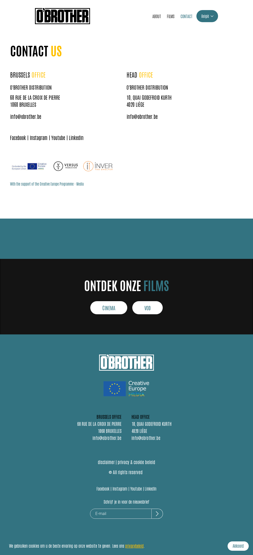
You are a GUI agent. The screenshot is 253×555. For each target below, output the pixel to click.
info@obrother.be (25, 116)
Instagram (39, 137)
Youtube (58, 137)
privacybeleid (134, 545)
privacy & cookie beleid (136, 462)
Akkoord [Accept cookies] (238, 545)
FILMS (171, 16)
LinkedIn (76, 137)
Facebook (18, 137)
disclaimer (106, 462)
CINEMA (108, 307)
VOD (147, 307)
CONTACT (186, 16)
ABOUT (156, 16)
